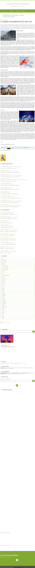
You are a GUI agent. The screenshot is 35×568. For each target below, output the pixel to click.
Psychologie (4, 301)
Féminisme (4, 278)
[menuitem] (11, 11)
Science (3, 310)
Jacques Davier (3, 183)
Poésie (3, 297)
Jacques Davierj (3, 166)
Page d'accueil (22, 15)
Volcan (3, 318)
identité (16, 147)
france (27, 147)
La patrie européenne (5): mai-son (16, 21)
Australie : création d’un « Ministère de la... (8, 234)
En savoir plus (11, 567)
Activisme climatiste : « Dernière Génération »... (9, 251)
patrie (23, 147)
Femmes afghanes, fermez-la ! (10, 196)
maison (6, 147)
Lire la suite (24, 363)
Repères (3, 305)
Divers (3, 271)
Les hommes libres (17, 3)
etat (20, 147)
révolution (30, 147)
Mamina (3, 290)
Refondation (4, 303)
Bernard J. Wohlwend (4, 179)
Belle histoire (4, 262)
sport (3, 314)
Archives (17, 11)
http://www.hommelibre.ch (5, 545)
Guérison (3, 280)
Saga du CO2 (4, 306)
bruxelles (13, 147)
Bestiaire (3, 264)
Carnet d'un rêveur (5, 267)
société (3, 312)
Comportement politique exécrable (14, 166)
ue (22, 147)
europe (20, 147)
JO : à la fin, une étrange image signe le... (7, 242)
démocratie (9, 147)
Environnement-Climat (5, 275)
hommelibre (2, 188)
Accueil (11, 11)
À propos (23, 11)
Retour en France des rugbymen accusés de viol (13, 175)
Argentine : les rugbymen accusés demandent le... (9, 229)
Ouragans (3, 293)
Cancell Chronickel (5, 265)
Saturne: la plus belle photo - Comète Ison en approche (10, 15)
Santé (3, 308)
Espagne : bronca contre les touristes (7, 247)
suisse (25, 147)
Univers (3, 316)
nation (19, 147)
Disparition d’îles (11, 183)
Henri (1, 171)
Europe (3, 277)
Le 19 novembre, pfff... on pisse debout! (9, 16)
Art (2, 258)
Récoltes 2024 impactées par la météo (7, 238)
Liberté (3, 288)
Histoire (3, 282)
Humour (3, 284)
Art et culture (4, 260)
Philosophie (4, 295)
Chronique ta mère (5, 269)
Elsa (2, 273)
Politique (3, 299)
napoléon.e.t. (3, 147)
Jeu (2, 286)
